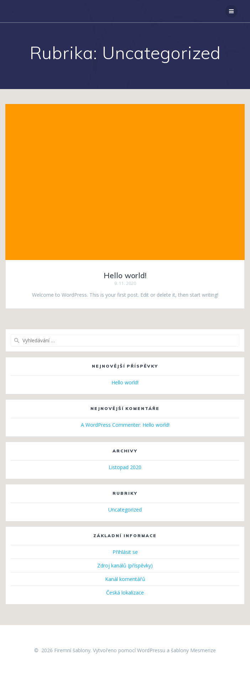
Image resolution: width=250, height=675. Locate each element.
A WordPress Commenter (110, 424)
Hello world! (125, 275)
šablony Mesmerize (193, 650)
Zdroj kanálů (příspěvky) (125, 565)
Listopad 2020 (125, 467)
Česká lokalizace (125, 592)
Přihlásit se (125, 552)
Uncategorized (125, 509)
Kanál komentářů (125, 579)
